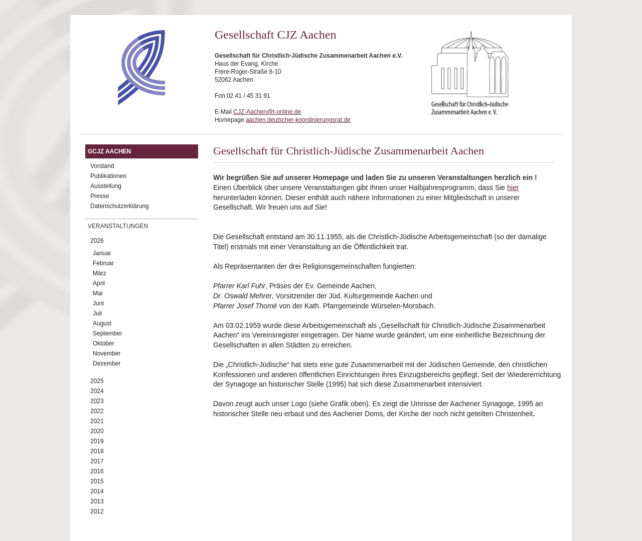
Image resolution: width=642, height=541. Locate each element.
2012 (97, 511)
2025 (97, 381)
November (106, 353)
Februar (103, 263)
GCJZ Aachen (109, 151)
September (107, 333)
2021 (97, 421)
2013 (97, 501)
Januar (102, 253)
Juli (97, 313)
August (102, 323)
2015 (97, 481)
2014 (97, 491)
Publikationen (108, 175)
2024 (97, 391)
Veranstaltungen (118, 226)
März (99, 273)
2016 (97, 471)
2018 (97, 451)
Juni (98, 303)
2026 (97, 240)
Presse (99, 196)
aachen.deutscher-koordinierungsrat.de (298, 119)
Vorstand (102, 165)
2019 (97, 441)
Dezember (106, 363)
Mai (97, 293)
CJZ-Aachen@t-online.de (267, 111)
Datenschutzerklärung (119, 206)
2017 (97, 461)
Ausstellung (105, 186)
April (99, 283)
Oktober (103, 343)
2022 (97, 411)
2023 (97, 401)
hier (513, 188)
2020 (97, 431)
